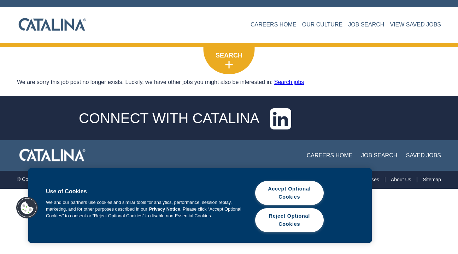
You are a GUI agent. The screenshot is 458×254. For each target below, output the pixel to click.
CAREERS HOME (273, 25)
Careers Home (330, 155)
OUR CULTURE (322, 25)
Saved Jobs (423, 155)
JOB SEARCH (366, 25)
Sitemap (432, 179)
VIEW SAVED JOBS (415, 25)
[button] (27, 207)
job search (379, 155)
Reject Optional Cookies (289, 220)
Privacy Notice (164, 209)
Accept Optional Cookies (289, 193)
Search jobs (289, 82)
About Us (401, 179)
